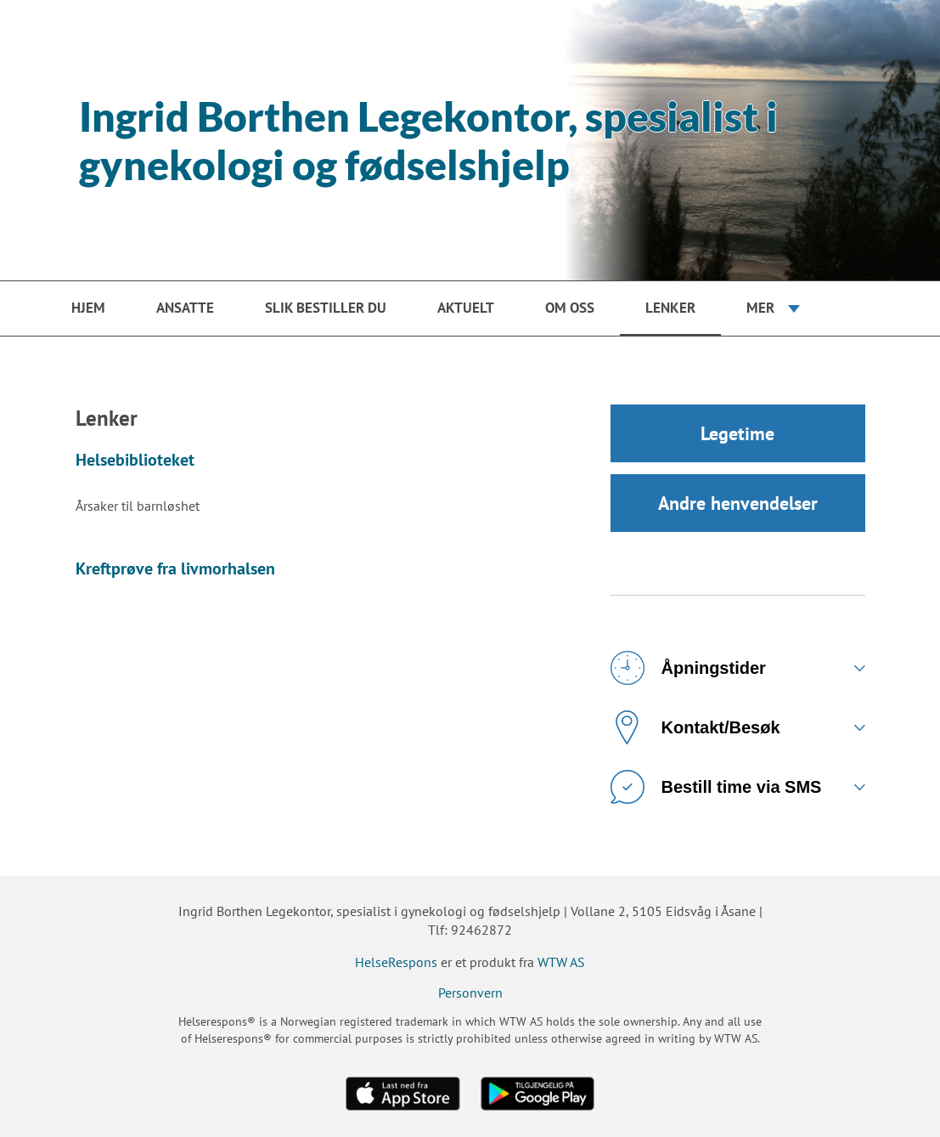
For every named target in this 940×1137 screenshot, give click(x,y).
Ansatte (185, 307)
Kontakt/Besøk (695, 727)
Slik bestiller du (325, 307)
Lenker (670, 307)
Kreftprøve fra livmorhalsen (175, 568)
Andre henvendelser (738, 503)
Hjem (88, 307)
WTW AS (561, 961)
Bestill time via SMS (716, 787)
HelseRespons (396, 961)
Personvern (470, 992)
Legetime (737, 433)
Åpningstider (688, 668)
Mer (760, 307)
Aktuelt (465, 307)
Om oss (569, 307)
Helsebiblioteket (135, 460)
